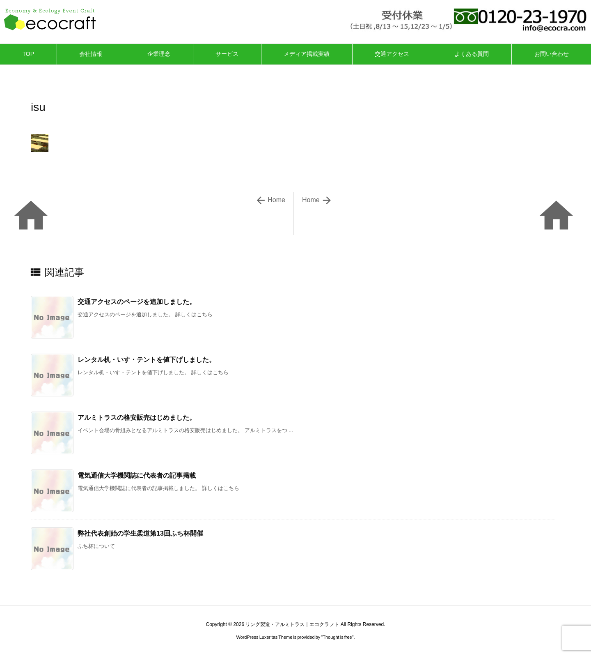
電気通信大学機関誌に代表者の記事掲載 (137, 475)
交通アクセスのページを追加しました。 (137, 301)
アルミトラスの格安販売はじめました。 (137, 417)
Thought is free (337, 637)
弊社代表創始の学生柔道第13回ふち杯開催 (140, 533)
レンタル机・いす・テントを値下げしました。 (146, 359)
